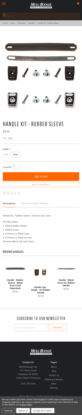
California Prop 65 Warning (35, 203)
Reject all (23, 410)
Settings (8, 410)
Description (9, 203)
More (53, 383)
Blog (54, 371)
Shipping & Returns (54, 379)
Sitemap (54, 388)
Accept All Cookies (42, 410)
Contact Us (54, 375)
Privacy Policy (26, 404)
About (54, 367)
